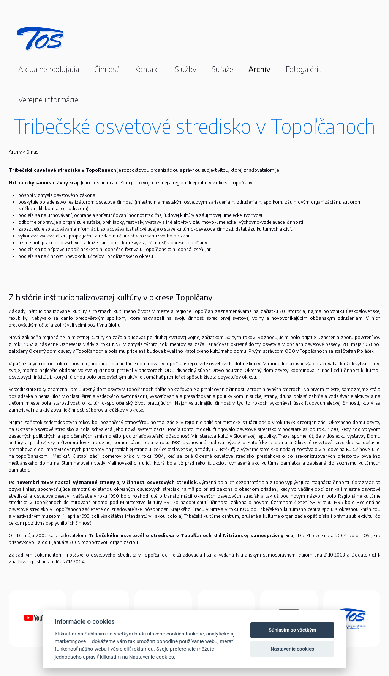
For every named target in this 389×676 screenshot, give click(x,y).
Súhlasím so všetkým (292, 630)
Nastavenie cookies (292, 649)
